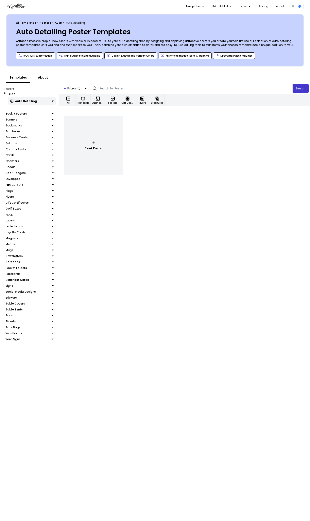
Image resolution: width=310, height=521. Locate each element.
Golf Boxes (30, 209)
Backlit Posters (30, 114)
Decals (30, 167)
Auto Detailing (23, 101)
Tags (30, 315)
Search (300, 88)
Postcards (30, 274)
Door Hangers (30, 173)
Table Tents (30, 309)
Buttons (30, 143)
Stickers (30, 298)
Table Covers (30, 304)
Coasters (30, 161)
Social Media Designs (30, 292)
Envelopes (30, 179)
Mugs (30, 250)
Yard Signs (30, 339)
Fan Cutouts (30, 185)
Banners (30, 119)
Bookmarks (30, 125)
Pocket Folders (30, 268)
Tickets (30, 321)
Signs (30, 286)
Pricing (263, 6)
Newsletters (30, 256)
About (280, 6)
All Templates (26, 23)
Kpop (30, 214)
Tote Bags (30, 327)
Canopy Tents (30, 149)
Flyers (30, 197)
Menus (30, 244)
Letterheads (30, 226)
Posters (46, 23)
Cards (30, 155)
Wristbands (30, 333)
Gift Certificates (30, 203)
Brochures (30, 131)
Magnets (30, 238)
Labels (30, 220)
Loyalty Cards (30, 232)
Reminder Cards (30, 280)
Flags (30, 191)
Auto (58, 23)
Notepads (30, 262)
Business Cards (30, 137)
